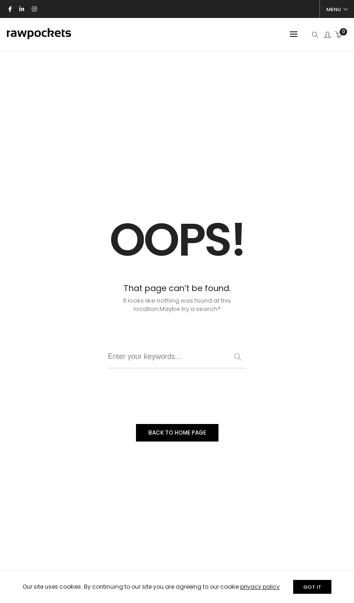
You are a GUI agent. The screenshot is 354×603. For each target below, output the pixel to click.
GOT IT (312, 587)
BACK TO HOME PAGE (177, 432)
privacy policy (260, 587)
